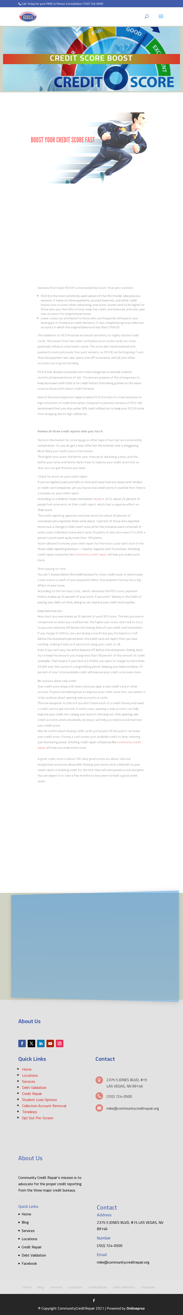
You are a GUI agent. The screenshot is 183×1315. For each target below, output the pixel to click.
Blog (25, 1222)
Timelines (29, 1111)
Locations (30, 1075)
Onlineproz (135, 1308)
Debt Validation (34, 1087)
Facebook (29, 1263)
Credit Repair (32, 1093)
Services (28, 1081)
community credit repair (91, 550)
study (96, 506)
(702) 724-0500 (93, 3)
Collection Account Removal (44, 1105)
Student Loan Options (39, 1099)
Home (27, 1069)
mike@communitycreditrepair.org (123, 1262)
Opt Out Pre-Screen (37, 1117)
